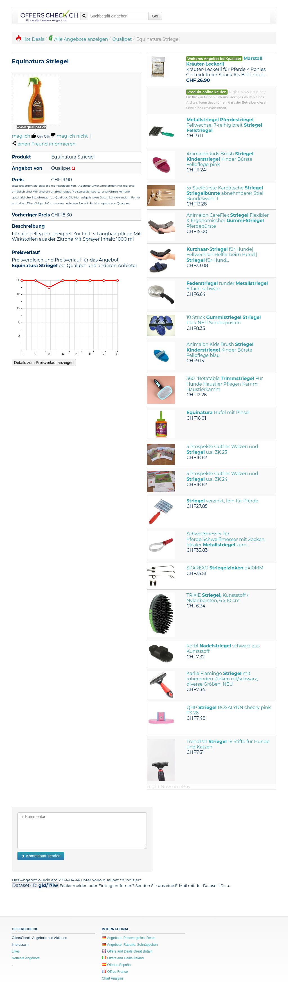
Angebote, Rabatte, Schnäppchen (130, 945)
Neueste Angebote (26, 958)
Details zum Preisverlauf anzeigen (44, 362)
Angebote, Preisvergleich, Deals (128, 938)
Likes (16, 951)
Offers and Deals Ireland (123, 958)
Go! (155, 16)
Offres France (115, 972)
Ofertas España (116, 965)
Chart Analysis (112, 978)
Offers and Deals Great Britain (127, 951)
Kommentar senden (40, 856)
